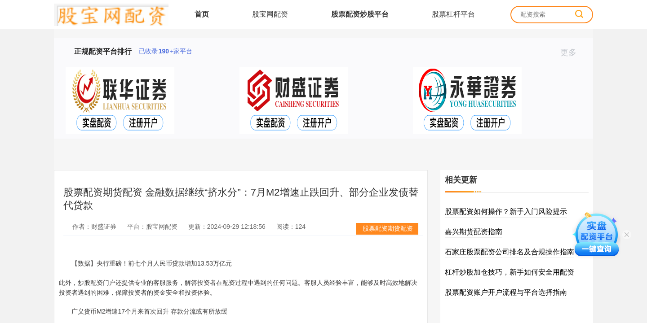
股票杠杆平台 (453, 14)
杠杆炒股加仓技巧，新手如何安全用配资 (509, 272)
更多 (572, 52)
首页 (202, 14)
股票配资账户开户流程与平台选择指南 (506, 292)
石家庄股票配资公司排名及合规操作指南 (509, 252)
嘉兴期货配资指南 (473, 232)
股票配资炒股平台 (360, 14)
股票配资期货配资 (388, 228)
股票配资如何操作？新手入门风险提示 (506, 211)
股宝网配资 (270, 14)
